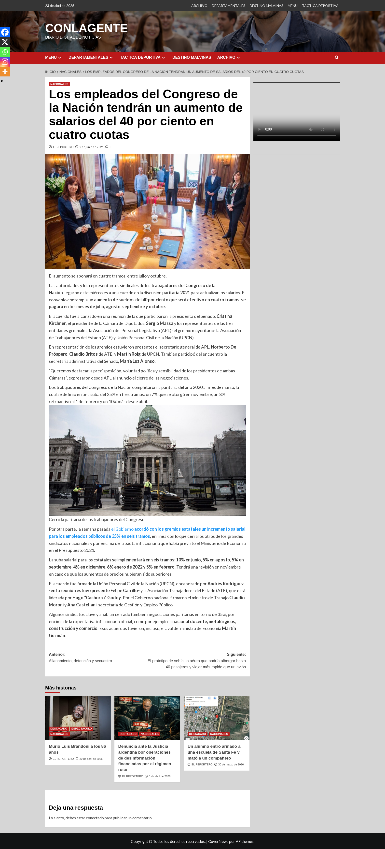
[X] (5, 42)
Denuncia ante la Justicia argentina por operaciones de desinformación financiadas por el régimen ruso (144, 758)
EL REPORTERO (63, 146)
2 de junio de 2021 (92, 146)
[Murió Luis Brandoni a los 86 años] (78, 718)
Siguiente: (196, 661)
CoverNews (218, 841)
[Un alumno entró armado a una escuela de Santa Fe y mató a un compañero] (216, 718)
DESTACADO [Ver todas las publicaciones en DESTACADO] (58, 728)
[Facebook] (5, 32)
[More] (5, 71)
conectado (95, 817)
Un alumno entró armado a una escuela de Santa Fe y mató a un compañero (214, 752)
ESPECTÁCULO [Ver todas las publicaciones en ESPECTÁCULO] (81, 728)
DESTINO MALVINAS (266, 5)
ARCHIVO (199, 5)
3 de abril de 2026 (159, 776)
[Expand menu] (59, 57)
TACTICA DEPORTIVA (320, 5)
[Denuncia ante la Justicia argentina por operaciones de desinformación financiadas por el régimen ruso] (147, 718)
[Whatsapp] (5, 52)
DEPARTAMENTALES (228, 5)
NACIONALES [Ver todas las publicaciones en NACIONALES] (59, 83)
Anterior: (98, 658)
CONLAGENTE (86, 27)
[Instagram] (5, 62)
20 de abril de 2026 (91, 758)
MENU (293, 5)
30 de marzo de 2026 (231, 764)
